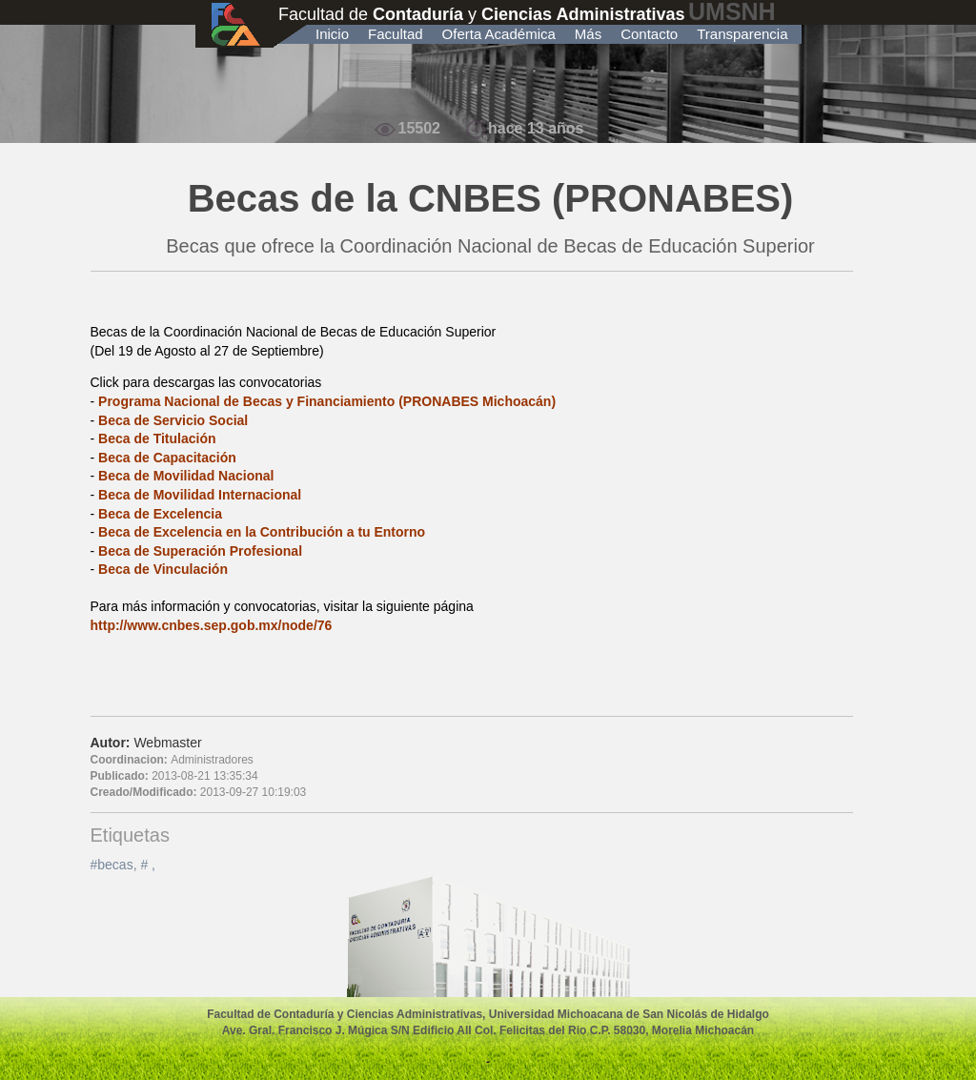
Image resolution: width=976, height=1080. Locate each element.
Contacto (649, 34)
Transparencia (742, 34)
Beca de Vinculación (163, 569)
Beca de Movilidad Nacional (186, 475)
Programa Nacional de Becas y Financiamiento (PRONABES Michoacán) (327, 401)
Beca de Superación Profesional (200, 551)
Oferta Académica (499, 34)
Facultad (395, 34)
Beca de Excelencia (160, 513)
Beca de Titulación (156, 438)
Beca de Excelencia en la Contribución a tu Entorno (261, 532)
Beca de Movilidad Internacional (199, 494)
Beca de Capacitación (167, 457)
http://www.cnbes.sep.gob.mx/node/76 (212, 625)
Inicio (332, 34)
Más (588, 34)
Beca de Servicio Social (173, 420)
